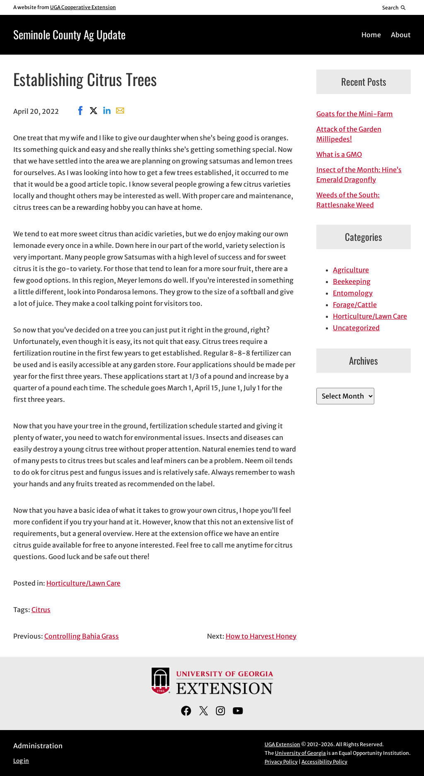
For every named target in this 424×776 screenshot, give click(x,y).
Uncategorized (356, 328)
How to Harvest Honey (261, 636)
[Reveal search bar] (394, 7)
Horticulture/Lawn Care (83, 583)
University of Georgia (300, 753)
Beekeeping (352, 281)
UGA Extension (282, 744)
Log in (21, 760)
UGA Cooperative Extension (83, 7)
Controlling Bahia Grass (81, 636)
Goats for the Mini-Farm (354, 114)
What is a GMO (339, 154)
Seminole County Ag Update (69, 34)
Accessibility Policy (324, 762)
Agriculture (351, 270)
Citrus (41, 609)
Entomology (353, 293)
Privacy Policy (281, 762)
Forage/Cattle (355, 304)
